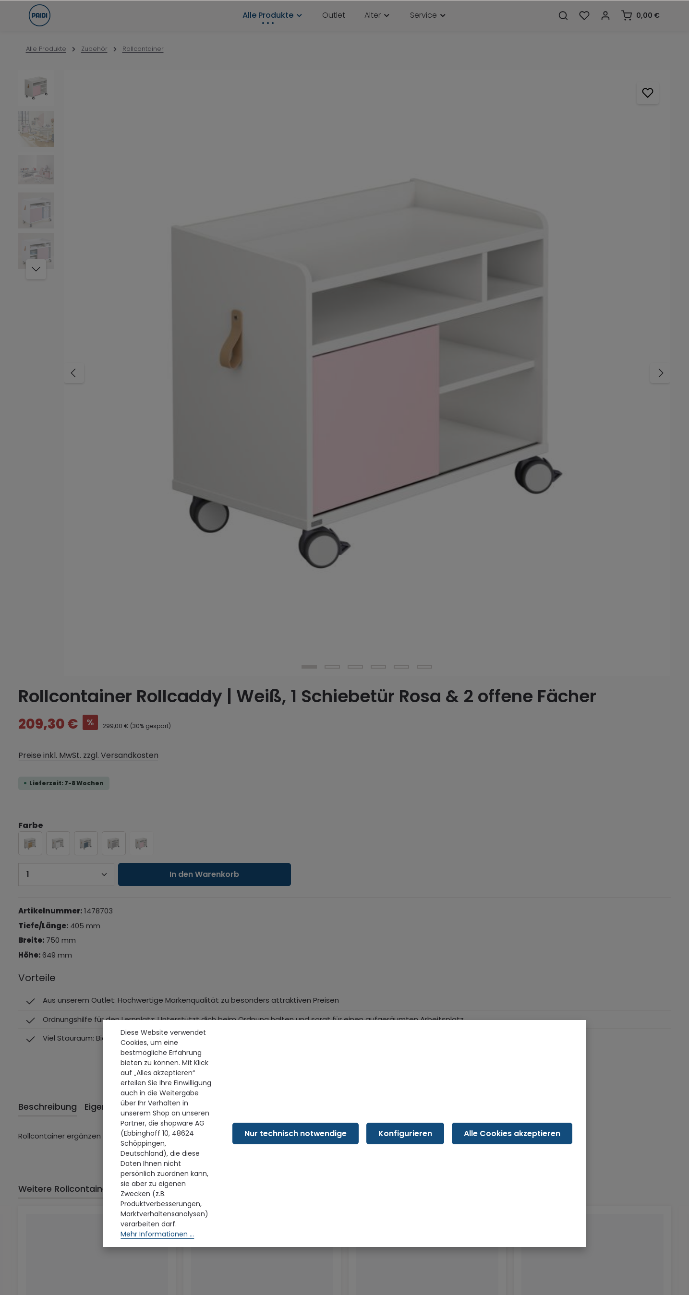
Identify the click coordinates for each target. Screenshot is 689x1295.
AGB (32, 1117)
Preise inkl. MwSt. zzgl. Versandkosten (420, 182)
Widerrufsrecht (51, 1132)
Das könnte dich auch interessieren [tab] (273, 657)
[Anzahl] (402, 300)
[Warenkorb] (640, 26)
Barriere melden (52, 1224)
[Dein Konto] (605, 26)
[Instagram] (336, 978)
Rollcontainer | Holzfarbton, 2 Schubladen (413, 849)
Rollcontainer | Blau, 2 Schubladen (92, 845)
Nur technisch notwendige (324, 1172)
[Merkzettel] (584, 26)
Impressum (45, 1178)
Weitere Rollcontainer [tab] (64, 657)
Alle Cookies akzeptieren (518, 1172)
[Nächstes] (324, 227)
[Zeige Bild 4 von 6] (210, 353)
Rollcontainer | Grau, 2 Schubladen (258, 845)
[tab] (47, 575)
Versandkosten (440, 1280)
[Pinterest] (311, 978)
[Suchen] (563, 26)
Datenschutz (47, 1147)
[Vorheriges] (74, 227)
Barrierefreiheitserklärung (68, 1209)
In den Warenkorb (540, 300)
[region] (177, 227)
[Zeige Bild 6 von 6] (257, 353)
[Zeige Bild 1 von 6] (141, 353)
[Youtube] (286, 978)
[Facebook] (261, 978)
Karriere (38, 1194)
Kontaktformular (110, 1045)
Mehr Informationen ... (157, 1243)
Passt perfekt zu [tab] (154, 657)
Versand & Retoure (57, 1101)
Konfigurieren (423, 1172)
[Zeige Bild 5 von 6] (234, 353)
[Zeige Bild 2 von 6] (164, 353)
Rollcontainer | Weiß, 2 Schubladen (589, 845)
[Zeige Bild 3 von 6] (187, 353)
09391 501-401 (63, 992)
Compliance (46, 1163)
